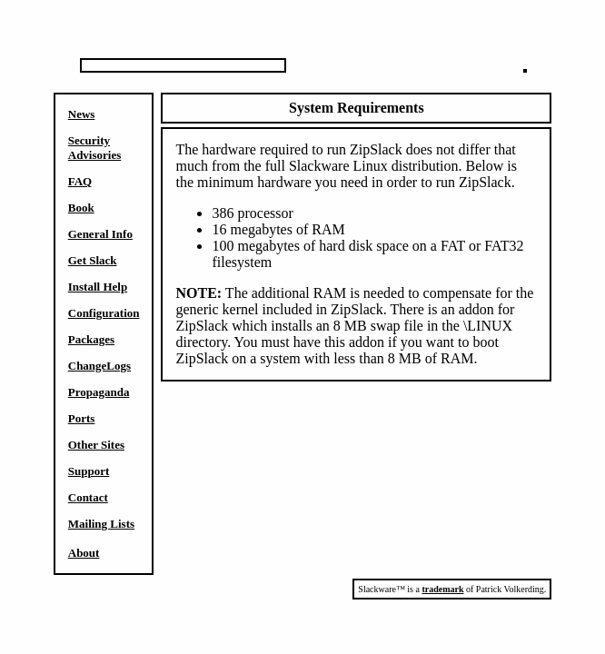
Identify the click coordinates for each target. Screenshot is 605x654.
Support (89, 471)
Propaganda (99, 392)
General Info (100, 234)
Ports (81, 418)
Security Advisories (95, 148)
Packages (91, 339)
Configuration (104, 313)
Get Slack (92, 260)
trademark (442, 589)
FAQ (80, 181)
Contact (88, 497)
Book (81, 207)
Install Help (97, 286)
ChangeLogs (99, 365)
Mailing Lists (101, 523)
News (81, 114)
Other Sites (96, 444)
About (84, 553)
